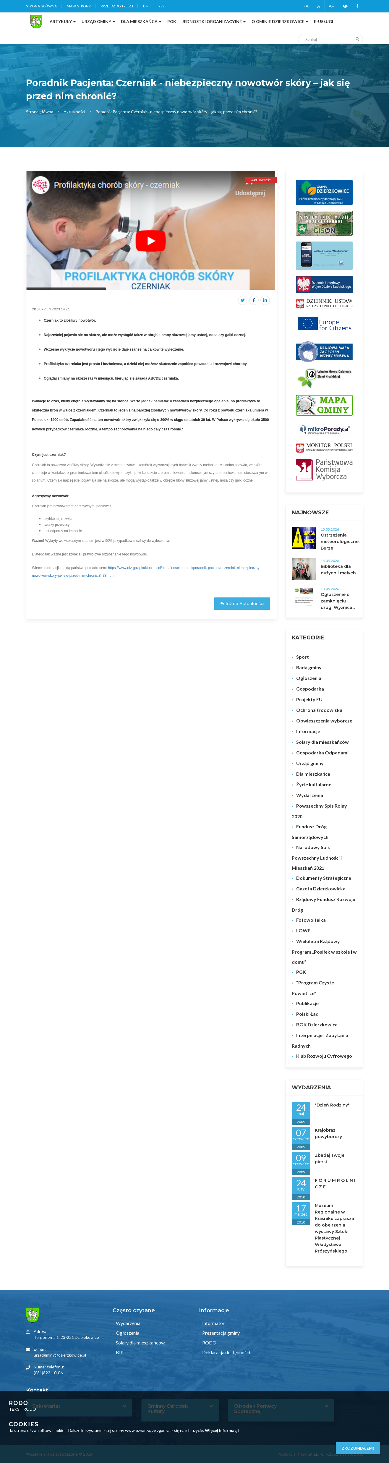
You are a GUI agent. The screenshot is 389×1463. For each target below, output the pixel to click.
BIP (145, 6)
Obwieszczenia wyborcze (324, 720)
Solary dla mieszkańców (322, 742)
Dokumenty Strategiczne (323, 878)
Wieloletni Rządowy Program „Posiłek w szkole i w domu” (324, 951)
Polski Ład (307, 1014)
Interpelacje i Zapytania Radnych (320, 1040)
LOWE (303, 930)
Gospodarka (310, 688)
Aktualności (74, 111)
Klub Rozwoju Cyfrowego (324, 1056)
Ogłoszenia (308, 678)
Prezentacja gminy (220, 1333)
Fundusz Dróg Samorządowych (310, 832)
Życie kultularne (313, 784)
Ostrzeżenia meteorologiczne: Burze (340, 541)
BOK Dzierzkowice (317, 1024)
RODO (208, 1342)
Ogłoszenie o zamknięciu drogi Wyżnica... (338, 601)
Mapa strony (79, 6)
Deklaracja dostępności (225, 1352)
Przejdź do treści (117, 6)
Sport (302, 657)
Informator (213, 1323)
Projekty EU (309, 699)
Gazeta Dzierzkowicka (321, 888)
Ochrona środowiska (319, 710)
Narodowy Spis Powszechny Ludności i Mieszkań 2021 (317, 857)
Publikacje (307, 1003)
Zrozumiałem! (358, 1448)
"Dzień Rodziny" (332, 1105)
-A (306, 6)
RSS (161, 6)
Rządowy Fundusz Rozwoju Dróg (323, 904)
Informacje (308, 731)
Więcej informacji (222, 1430)
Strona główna (41, 6)
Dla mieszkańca (313, 774)
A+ (331, 6)
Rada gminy (309, 667)
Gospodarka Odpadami (322, 752)
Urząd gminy (310, 763)
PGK (301, 972)
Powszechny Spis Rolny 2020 (319, 811)
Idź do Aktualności (242, 603)
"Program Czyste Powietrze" (313, 988)
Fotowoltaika (311, 920)
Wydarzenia (309, 795)
